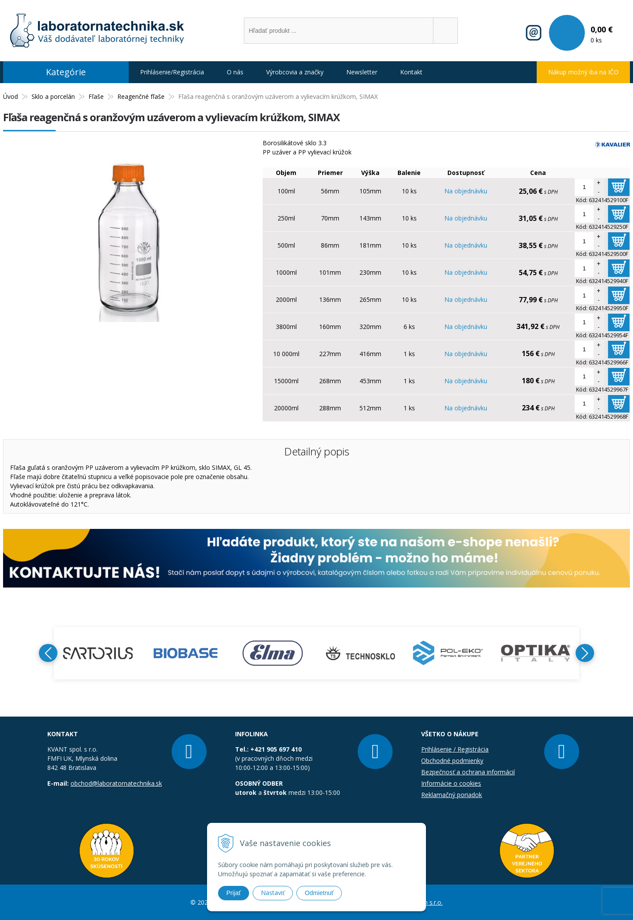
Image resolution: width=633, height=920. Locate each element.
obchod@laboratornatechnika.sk (116, 783)
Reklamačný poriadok (451, 795)
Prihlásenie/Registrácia (172, 72)
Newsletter (361, 72)
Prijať (233, 892)
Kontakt (411, 72)
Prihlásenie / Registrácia (455, 749)
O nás (235, 72)
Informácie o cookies (451, 783)
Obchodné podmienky (452, 760)
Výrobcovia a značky (295, 72)
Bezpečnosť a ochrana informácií (468, 772)
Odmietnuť (319, 892)
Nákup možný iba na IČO (583, 72)
